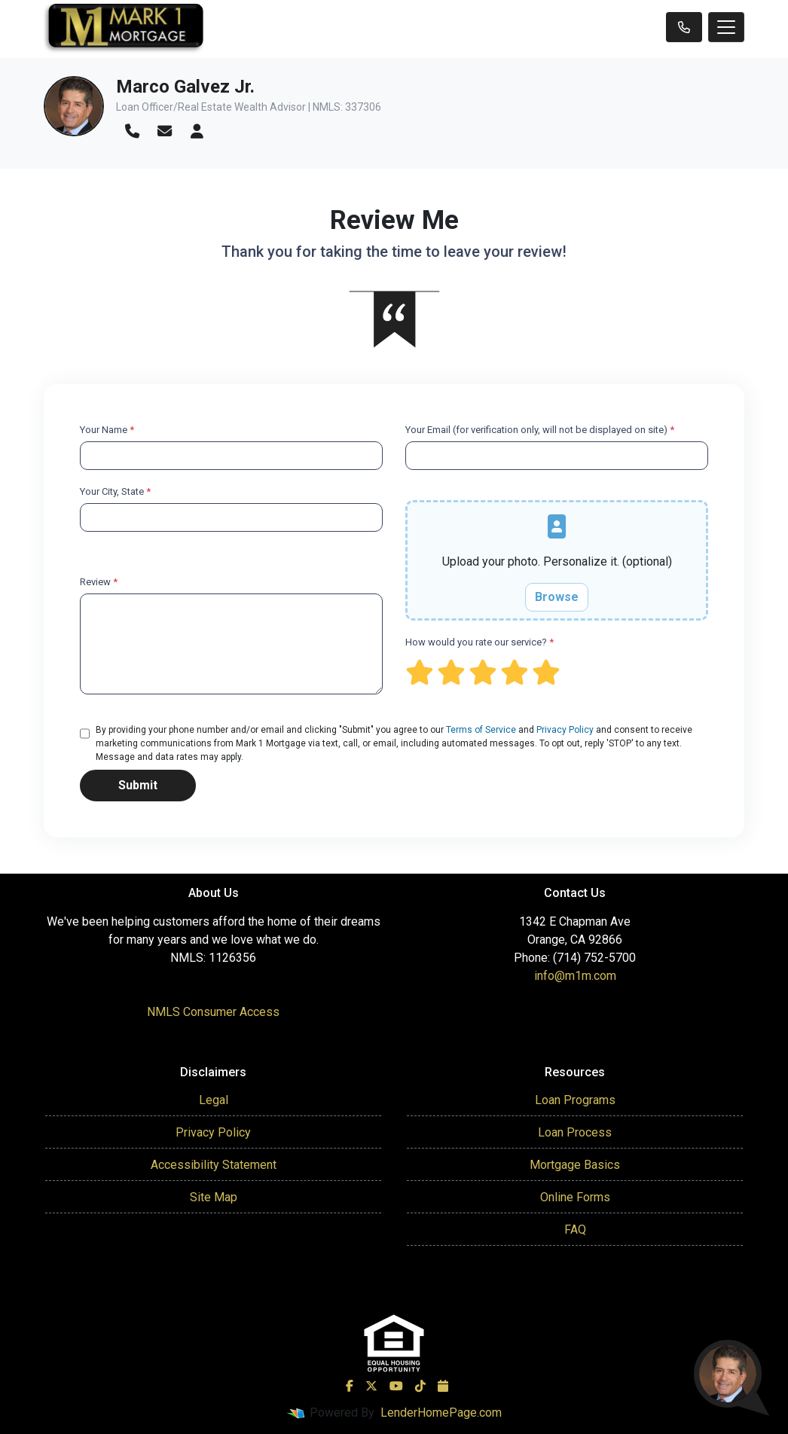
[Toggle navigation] (726, 27)
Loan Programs (575, 1100)
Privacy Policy (565, 730)
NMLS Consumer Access (213, 1012)
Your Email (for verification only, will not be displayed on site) (539, 429)
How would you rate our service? (479, 642)
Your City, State (115, 491)
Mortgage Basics (575, 1165)
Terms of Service (481, 730)
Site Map (213, 1197)
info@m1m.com (575, 976)
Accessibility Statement (213, 1165)
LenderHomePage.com (441, 1412)
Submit (137, 785)
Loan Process (575, 1132)
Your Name (107, 429)
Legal (213, 1100)
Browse (557, 597)
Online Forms (575, 1197)
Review (99, 581)
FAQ (575, 1229)
